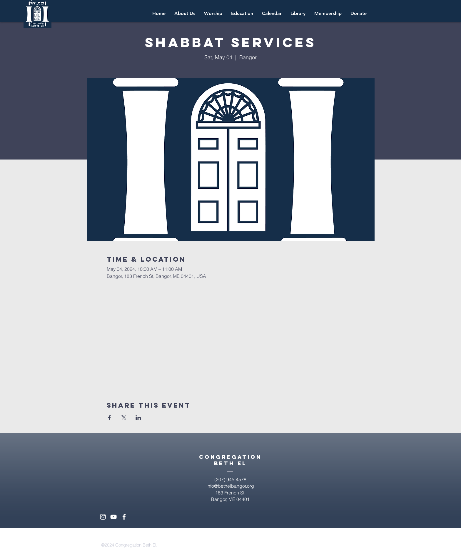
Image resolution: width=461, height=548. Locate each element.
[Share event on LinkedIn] (138, 417)
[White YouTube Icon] (113, 517)
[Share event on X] (124, 417)
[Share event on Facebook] (109, 417)
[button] (272, 13)
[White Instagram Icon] (103, 517)
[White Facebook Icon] (124, 517)
